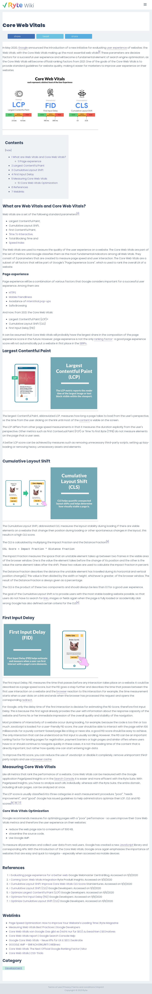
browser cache (42, 759)
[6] (16, 802)
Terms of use (55, 987)
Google (23, 48)
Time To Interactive (21, 234)
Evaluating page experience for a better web (39, 875)
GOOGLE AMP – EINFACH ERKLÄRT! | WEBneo (34, 944)
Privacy (67, 987)
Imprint (100, 987)
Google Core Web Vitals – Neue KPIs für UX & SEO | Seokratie (46, 940)
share (17, 36)
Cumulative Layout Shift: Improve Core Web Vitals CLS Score (48, 884)
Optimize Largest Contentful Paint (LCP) (35, 892)
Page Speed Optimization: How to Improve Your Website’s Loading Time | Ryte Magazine (63, 923)
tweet (46, 36)
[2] (77, 213)
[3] (107, 541)
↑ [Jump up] (9, 875)
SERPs (83, 343)
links (45, 598)
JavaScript (126, 845)
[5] (12, 802)
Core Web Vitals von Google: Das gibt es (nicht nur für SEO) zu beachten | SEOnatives (62, 931)
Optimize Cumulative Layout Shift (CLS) (35, 901)
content (84, 420)
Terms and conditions (83, 987)
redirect (27, 700)
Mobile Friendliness (20, 297)
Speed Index (16, 243)
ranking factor (103, 339)
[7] (19, 802)
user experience (117, 48)
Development (13, 968)
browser (61, 691)
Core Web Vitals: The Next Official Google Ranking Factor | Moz (48, 949)
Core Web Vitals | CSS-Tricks (26, 953)
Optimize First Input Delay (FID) (30, 897)
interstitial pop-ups (39, 301)
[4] (77, 602)
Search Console (64, 779)
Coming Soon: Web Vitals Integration (34, 879)
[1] (99, 51)
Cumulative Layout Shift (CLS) (29, 888)
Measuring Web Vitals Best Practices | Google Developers (44, 927)
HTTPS (12, 292)
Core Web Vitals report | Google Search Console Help (42, 936)
